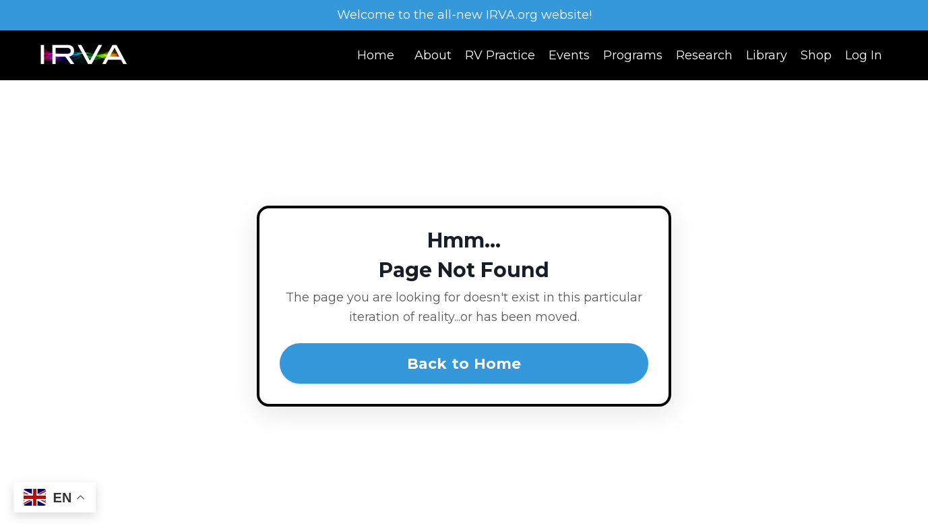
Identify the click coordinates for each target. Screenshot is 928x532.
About (433, 55)
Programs (632, 55)
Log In (863, 55)
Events (569, 55)
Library (766, 55)
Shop (816, 55)
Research (704, 55)
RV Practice (500, 55)
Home (375, 55)
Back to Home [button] (464, 363)
